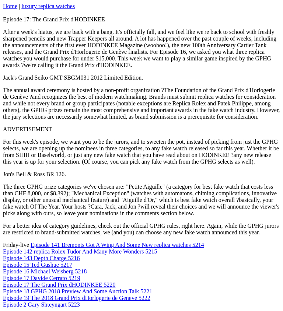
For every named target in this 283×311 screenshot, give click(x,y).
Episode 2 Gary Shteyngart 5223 (41, 304)
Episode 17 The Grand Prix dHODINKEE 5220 (59, 285)
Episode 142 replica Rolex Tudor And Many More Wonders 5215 (80, 251)
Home (10, 6)
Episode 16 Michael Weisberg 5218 (45, 271)
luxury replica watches (48, 6)
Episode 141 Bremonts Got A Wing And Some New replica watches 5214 (117, 245)
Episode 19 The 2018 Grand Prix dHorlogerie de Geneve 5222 (76, 298)
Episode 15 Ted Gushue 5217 (37, 265)
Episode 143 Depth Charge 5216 (41, 258)
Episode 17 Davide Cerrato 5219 (41, 278)
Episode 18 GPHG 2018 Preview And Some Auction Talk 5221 (77, 291)
